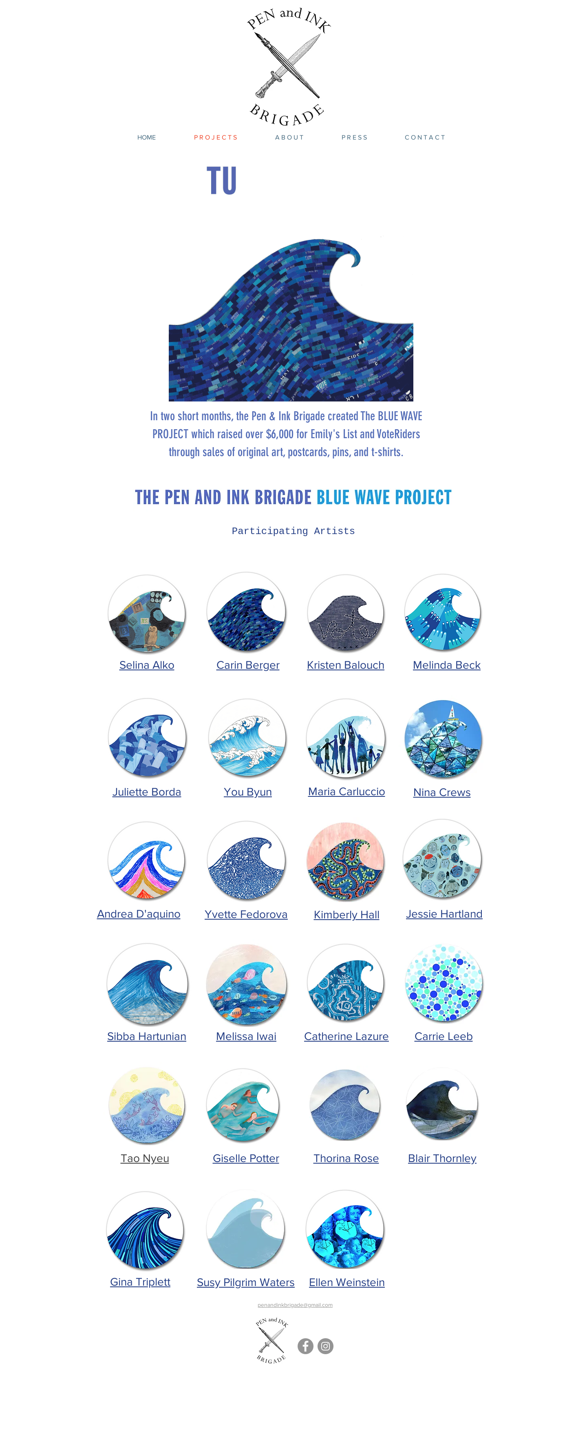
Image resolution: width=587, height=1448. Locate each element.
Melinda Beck (447, 665)
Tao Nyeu (145, 1158)
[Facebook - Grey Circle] (305, 1346)
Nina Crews (442, 792)
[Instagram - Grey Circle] (325, 1346)
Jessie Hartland (444, 913)
